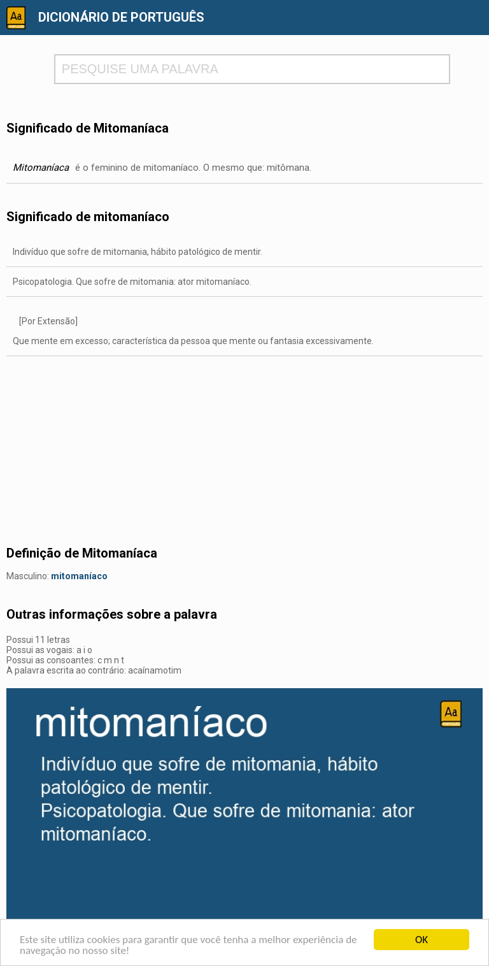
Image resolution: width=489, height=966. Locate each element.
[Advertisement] (244, 445)
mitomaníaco (79, 576)
